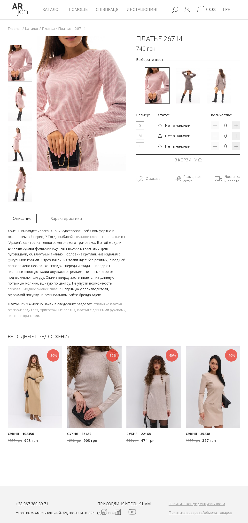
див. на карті (109, 512)
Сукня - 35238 (198, 434)
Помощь (78, 9)
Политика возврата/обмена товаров (200, 512)
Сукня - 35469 (79, 434)
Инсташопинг (142, 9)
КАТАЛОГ (52, 9)
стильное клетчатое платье (97, 236)
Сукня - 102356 (21, 434)
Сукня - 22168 (138, 434)
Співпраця (107, 9)
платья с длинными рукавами (101, 310)
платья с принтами (23, 315)
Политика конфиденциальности (197, 503)
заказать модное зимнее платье (35, 289)
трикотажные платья (57, 310)
